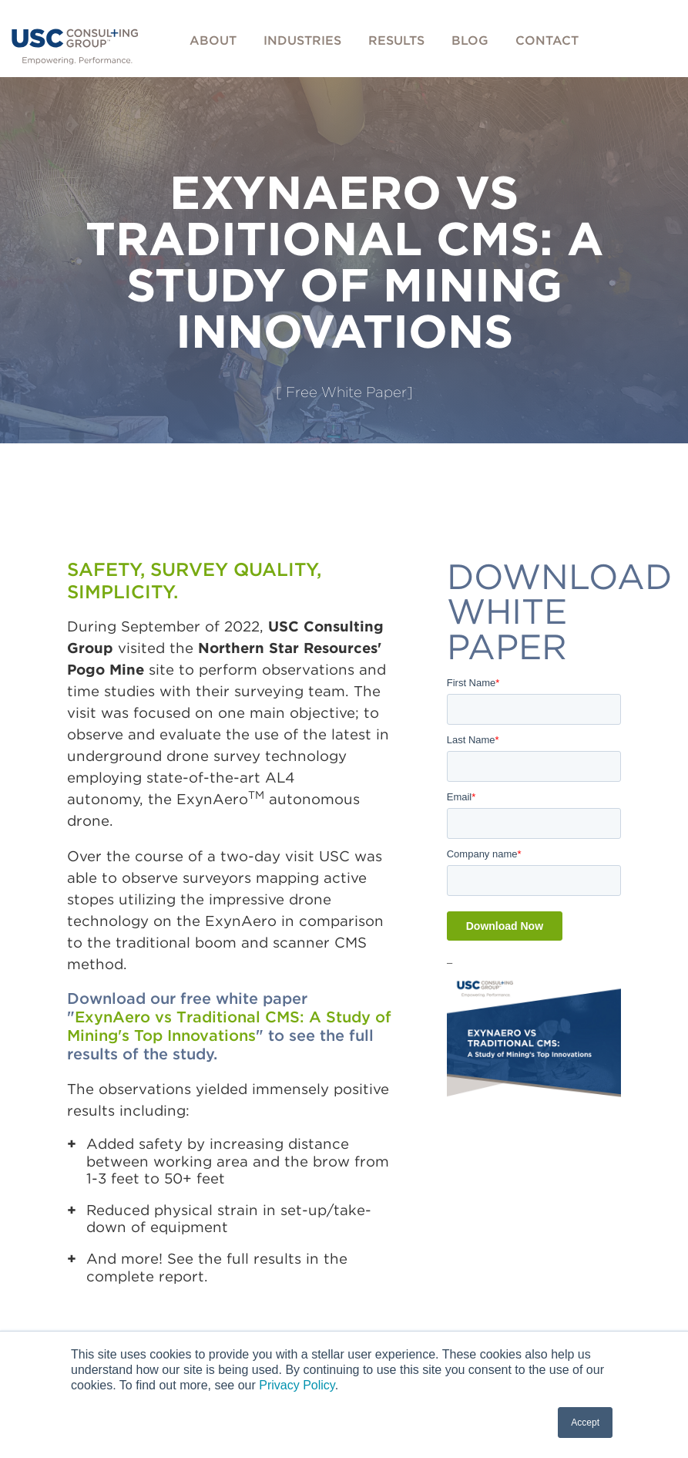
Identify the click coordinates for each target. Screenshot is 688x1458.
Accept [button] (585, 1422)
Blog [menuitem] (469, 40)
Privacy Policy (296, 1385)
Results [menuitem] (396, 40)
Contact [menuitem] (547, 40)
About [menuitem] (213, 40)
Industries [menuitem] (302, 40)
